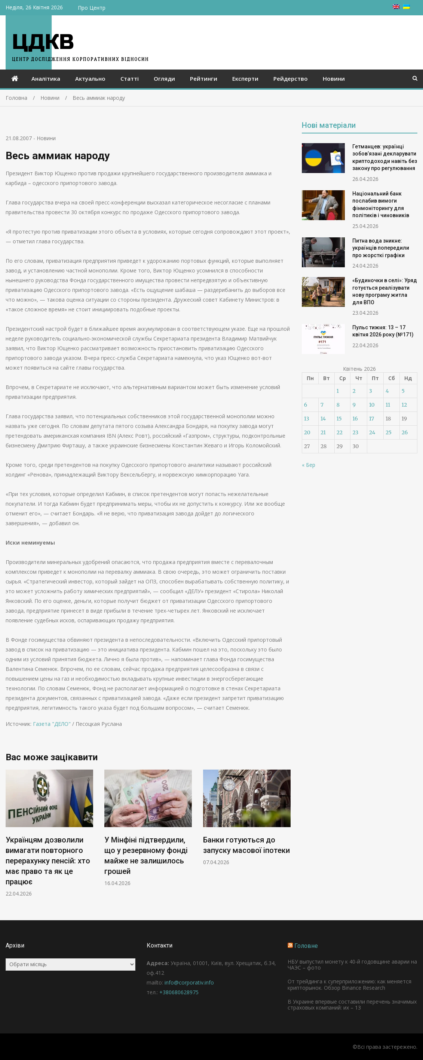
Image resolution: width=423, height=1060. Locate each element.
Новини (334, 78)
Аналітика (45, 78)
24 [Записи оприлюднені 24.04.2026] (372, 432)
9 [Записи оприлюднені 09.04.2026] (353, 404)
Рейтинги (203, 78)
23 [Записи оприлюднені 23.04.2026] (355, 432)
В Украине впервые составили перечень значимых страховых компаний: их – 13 (352, 1004)
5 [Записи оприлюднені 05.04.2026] (403, 391)
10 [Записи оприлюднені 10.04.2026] (372, 404)
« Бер (308, 464)
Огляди (164, 78)
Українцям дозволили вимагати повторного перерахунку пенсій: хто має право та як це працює (48, 860)
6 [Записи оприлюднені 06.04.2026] (305, 404)
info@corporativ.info (189, 982)
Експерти (245, 78)
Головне (306, 945)
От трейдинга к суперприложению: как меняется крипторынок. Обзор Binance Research (349, 984)
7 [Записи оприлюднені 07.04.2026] (322, 404)
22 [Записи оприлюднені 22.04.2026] (340, 432)
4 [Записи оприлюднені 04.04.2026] (387, 391)
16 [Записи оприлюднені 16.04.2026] (355, 418)
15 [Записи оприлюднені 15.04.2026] (339, 418)
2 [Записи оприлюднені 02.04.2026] (353, 391)
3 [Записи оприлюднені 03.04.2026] (370, 391)
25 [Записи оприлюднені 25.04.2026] (389, 432)
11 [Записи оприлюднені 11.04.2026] (388, 404)
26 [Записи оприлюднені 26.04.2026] (405, 432)
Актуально (90, 78)
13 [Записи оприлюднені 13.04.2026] (306, 418)
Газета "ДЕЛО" (52, 723)
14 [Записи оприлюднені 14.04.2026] (323, 418)
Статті (129, 78)
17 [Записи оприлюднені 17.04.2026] (371, 418)
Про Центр (91, 7)
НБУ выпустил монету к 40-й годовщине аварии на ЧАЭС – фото (352, 964)
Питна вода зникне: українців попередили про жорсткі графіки (380, 248)
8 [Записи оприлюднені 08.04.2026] (338, 404)
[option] (49, 833)
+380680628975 (179, 992)
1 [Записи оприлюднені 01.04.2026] (338, 391)
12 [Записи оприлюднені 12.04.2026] (404, 404)
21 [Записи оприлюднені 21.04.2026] (323, 432)
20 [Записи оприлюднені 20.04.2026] (307, 432)
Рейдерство (290, 78)
